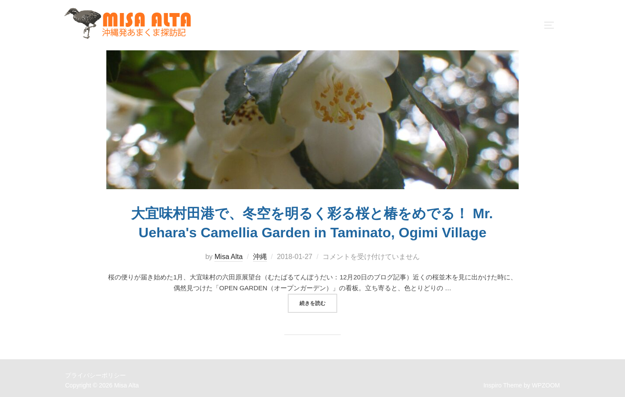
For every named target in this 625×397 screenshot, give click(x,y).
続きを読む (318, 298)
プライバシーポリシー (95, 370)
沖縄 (260, 252)
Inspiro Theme (503, 380)
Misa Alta (228, 252)
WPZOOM (546, 380)
